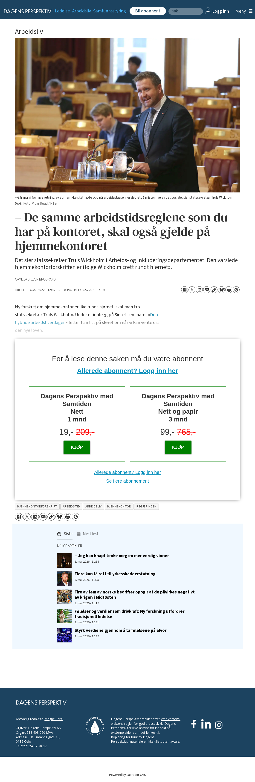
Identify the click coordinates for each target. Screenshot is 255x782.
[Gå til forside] (25, 11)
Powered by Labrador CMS (127, 774)
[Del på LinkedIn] (199, 289)
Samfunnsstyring (109, 11)
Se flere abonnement (127, 481)
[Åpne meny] (243, 11)
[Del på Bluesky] (221, 289)
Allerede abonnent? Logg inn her (127, 370)
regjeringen (146, 506)
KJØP (77, 447)
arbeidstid (71, 506)
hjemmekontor (119, 506)
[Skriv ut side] (228, 289)
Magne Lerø (53, 719)
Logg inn (220, 11)
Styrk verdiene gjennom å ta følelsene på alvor (120, 630)
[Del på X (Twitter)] (191, 289)
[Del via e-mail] (206, 289)
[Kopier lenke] (214, 289)
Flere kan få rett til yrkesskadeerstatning (115, 574)
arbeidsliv (93, 506)
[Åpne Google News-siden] (236, 289)
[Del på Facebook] (184, 289)
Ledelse (62, 11)
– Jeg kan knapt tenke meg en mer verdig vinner (122, 556)
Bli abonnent (147, 11)
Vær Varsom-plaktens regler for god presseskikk (145, 721)
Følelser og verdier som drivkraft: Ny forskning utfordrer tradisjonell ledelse (129, 614)
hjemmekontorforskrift (37, 506)
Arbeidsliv (81, 11)
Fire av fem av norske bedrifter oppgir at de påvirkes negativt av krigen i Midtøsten (135, 595)
